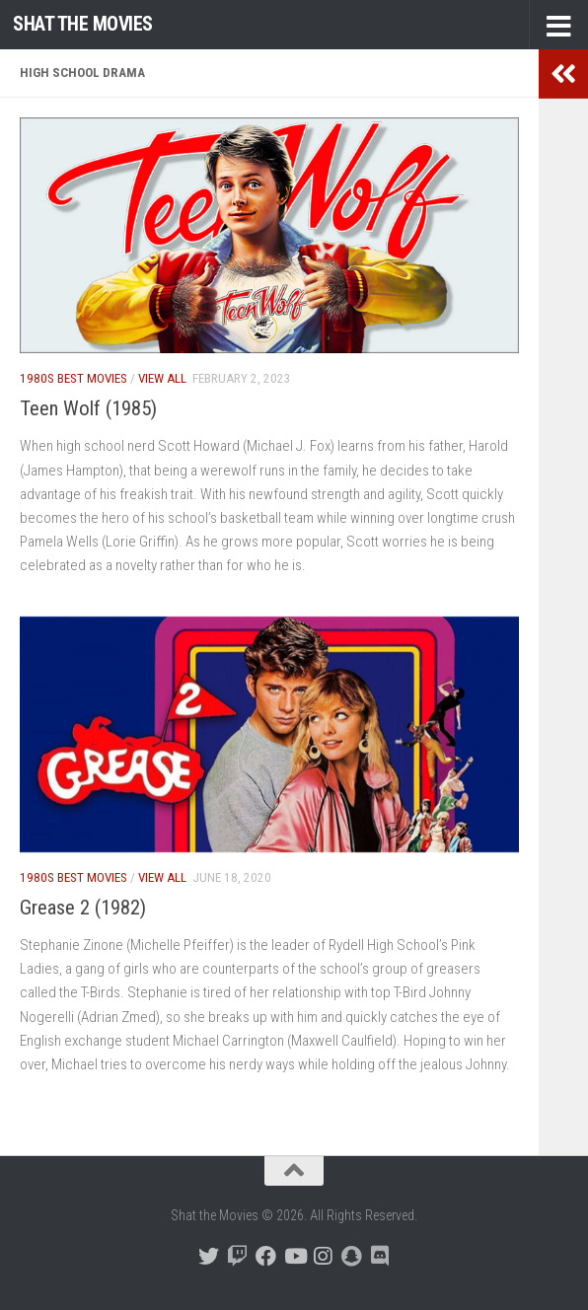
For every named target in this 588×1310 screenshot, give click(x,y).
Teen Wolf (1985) (88, 408)
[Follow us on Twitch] (237, 1256)
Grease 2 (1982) (83, 907)
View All (162, 378)
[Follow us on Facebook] (266, 1256)
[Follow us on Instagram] (323, 1256)
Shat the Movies (83, 24)
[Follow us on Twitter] (208, 1256)
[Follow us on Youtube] (294, 1256)
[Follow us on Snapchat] (351, 1256)
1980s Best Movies (73, 378)
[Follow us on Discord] (380, 1256)
